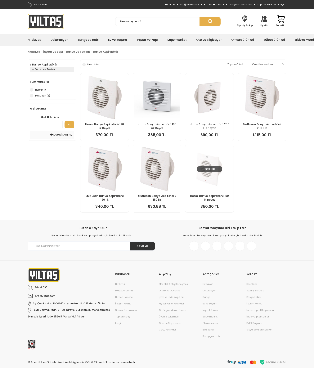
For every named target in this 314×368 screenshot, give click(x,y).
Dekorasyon (209, 290)
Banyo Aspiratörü (107, 52)
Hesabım (251, 284)
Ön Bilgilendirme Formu (172, 310)
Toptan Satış (264, 4)
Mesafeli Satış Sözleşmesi (173, 284)
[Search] (168, 21)
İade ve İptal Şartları (258, 316)
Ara (69, 124)
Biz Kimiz (170, 4)
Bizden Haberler (214, 4)
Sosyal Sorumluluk (240, 4)
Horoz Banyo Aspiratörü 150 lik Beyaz (209, 198)
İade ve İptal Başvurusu (260, 310)
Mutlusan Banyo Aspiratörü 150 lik (157, 198)
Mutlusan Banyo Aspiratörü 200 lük (262, 126)
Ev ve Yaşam (210, 303)
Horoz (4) (40, 89)
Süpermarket (210, 316)
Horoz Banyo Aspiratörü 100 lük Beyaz (157, 126)
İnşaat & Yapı (210, 310)
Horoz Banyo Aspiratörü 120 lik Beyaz (104, 126)
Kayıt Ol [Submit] (142, 246)
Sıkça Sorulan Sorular (259, 329)
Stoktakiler (93, 64)
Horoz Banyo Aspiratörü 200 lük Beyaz (209, 126)
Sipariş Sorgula (255, 290)
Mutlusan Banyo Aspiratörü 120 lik (105, 198)
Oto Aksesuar (210, 323)
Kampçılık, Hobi (211, 336)
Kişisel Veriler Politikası (171, 303)
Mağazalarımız (189, 4)
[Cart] (281, 21)
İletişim (282, 4)
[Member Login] (264, 21)
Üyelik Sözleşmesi (169, 316)
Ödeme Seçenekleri (170, 323)
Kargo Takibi (253, 297)
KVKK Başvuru (254, 323)
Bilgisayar (208, 329)
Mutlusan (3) (42, 95)
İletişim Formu (123, 303)
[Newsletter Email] (91, 246)
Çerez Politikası (167, 329)
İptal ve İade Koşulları (171, 297)
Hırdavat (208, 284)
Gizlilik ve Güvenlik (169, 290)
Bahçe (206, 297)
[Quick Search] (46, 124)
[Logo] (46, 21)
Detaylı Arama (61, 135)
